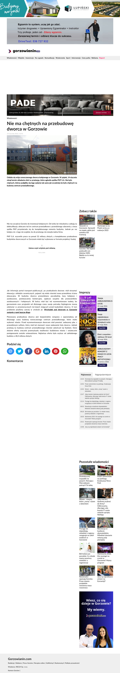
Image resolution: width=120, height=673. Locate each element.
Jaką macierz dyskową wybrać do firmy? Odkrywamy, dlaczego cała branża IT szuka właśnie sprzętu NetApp (98, 396)
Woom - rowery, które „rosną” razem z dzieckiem (96, 390)
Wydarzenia (60, 58)
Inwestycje (30, 58)
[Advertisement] (60, 77)
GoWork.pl (49, 663)
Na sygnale (39, 58)
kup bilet (102, 309)
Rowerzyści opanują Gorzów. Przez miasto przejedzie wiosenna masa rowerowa (98, 423)
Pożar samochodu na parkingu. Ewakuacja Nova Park (98, 385)
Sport (68, 58)
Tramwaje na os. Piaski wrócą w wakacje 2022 (103, 228)
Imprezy (84, 292)
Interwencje (76, 58)
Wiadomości (12, 58)
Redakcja (11, 663)
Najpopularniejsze (103, 375)
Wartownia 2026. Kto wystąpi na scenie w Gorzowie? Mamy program (97, 417)
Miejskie (21, 58)
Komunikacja (49, 58)
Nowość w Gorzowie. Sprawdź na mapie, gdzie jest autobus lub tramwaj (87, 230)
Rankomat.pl (59, 663)
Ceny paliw (86, 58)
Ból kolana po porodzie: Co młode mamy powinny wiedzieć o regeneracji (97, 412)
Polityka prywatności (72, 663)
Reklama (95, 58)
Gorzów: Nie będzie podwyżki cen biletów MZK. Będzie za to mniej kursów (87, 253)
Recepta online (39, 663)
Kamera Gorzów (13, 670)
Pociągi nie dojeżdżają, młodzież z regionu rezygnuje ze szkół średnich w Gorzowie (98, 402)
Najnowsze (86, 375)
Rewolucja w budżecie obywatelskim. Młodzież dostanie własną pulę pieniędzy (97, 407)
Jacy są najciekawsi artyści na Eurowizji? (97, 427)
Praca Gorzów (28, 663)
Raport (102, 58)
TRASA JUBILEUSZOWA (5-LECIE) (105, 301)
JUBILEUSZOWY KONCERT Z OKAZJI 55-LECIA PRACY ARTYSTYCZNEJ (104, 354)
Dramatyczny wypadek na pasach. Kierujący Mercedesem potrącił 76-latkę (98, 380)
